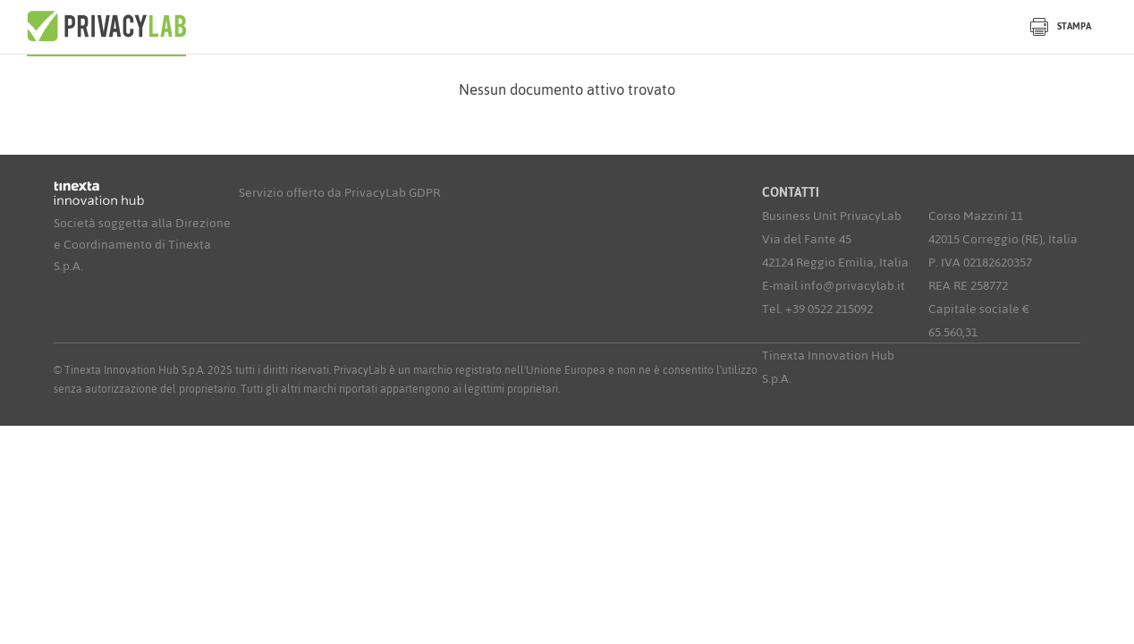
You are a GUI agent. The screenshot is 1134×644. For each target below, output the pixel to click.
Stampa (1060, 26)
